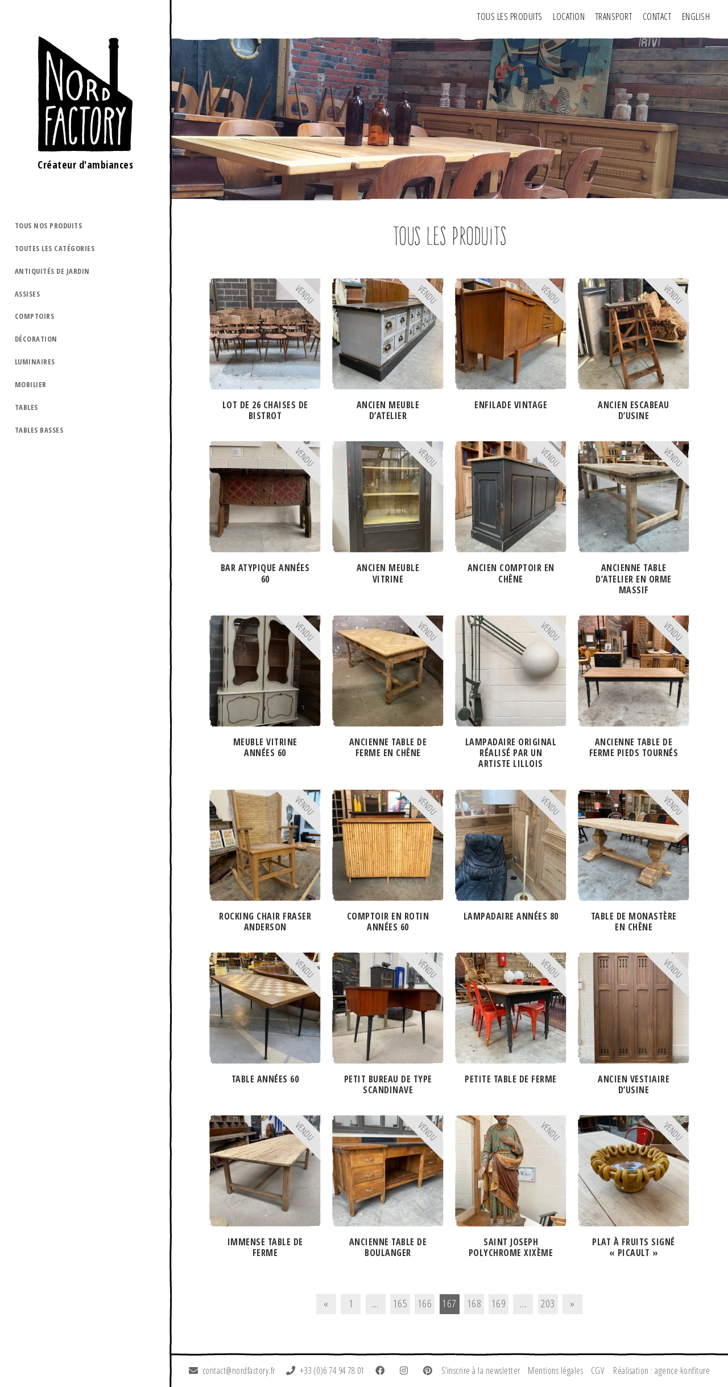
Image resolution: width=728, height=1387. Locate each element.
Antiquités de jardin (52, 271)
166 (424, 1303)
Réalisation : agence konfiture (661, 1370)
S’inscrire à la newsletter (480, 1370)
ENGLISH (696, 16)
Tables (26, 407)
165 (400, 1303)
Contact (657, 16)
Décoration (36, 339)
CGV (598, 1370)
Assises (27, 294)
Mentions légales (555, 1370)
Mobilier (31, 384)
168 (474, 1303)
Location (569, 16)
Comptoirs (35, 316)
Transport (613, 16)
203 (547, 1303)
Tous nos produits (48, 225)
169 (498, 1303)
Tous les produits (510, 16)
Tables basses (39, 430)
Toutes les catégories (55, 248)
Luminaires (35, 361)
